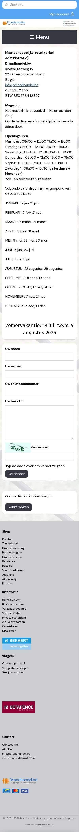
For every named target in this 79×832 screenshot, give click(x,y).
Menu (39, 37)
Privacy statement (14, 617)
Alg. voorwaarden (13, 622)
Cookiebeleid (10, 626)
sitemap (42, 818)
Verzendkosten (11, 613)
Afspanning (9, 579)
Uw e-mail (13, 366)
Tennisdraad (10, 543)
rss (50, 818)
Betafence (8, 561)
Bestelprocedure (13, 604)
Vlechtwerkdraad (13, 570)
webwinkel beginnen (64, 818)
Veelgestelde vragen (15, 668)
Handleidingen (11, 599)
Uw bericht (14, 401)
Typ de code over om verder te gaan (35, 466)
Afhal (5, 749)
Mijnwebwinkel (45, 824)
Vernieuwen (40, 447)
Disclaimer (9, 631)
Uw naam (12, 349)
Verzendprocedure (14, 608)
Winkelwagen (18, 507)
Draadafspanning (13, 548)
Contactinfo (10, 744)
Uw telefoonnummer (22, 384)
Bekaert (7, 565)
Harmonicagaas (12, 552)
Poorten (7, 583)
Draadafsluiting (12, 557)
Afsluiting (8, 574)
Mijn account (62, 14)
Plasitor (7, 539)
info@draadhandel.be (21, 85)
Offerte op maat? (13, 663)
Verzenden (16, 474)
